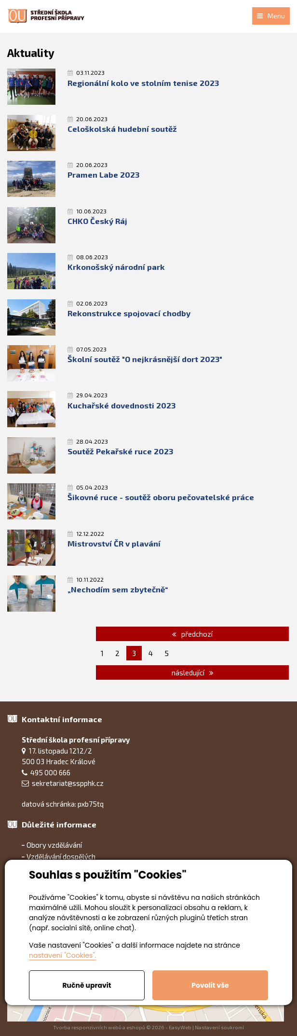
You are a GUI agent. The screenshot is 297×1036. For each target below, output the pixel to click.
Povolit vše (210, 985)
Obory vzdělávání (54, 844)
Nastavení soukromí (219, 1027)
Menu (271, 16)
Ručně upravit (86, 985)
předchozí (192, 634)
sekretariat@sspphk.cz (68, 783)
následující (193, 672)
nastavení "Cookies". (62, 955)
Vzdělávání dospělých (61, 856)
